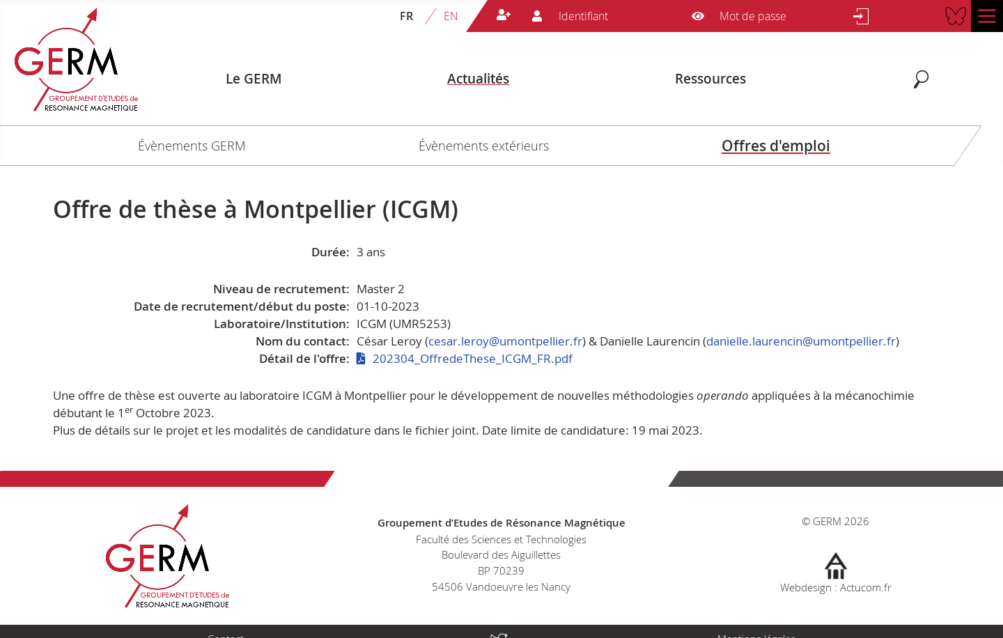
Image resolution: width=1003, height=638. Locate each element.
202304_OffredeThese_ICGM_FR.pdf (473, 358)
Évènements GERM (192, 145)
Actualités (478, 79)
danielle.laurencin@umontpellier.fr (801, 341)
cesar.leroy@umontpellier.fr (505, 341)
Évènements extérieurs (484, 145)
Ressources (710, 79)
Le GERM (254, 79)
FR (406, 16)
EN (451, 16)
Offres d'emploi (776, 145)
